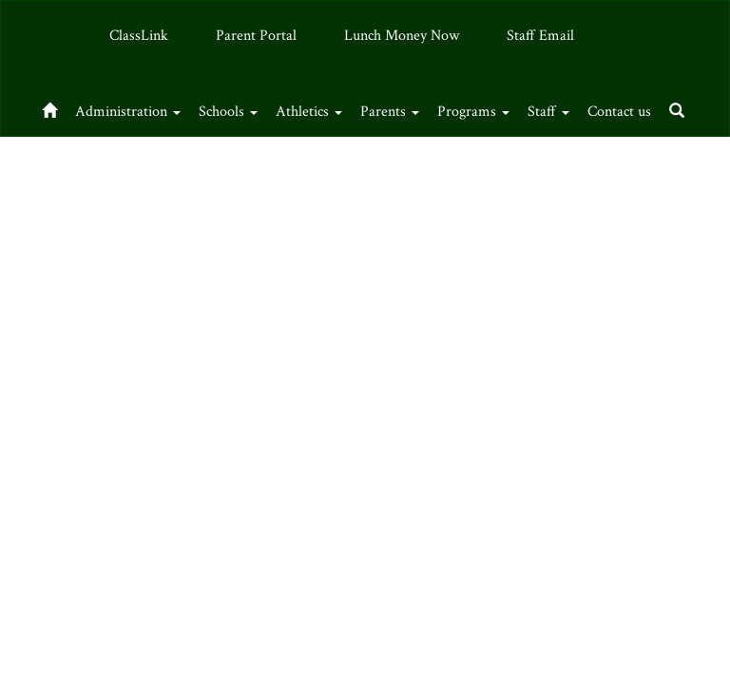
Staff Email (540, 36)
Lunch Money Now (401, 36)
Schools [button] (250, 107)
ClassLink (138, 36)
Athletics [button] (342, 107)
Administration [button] (140, 107)
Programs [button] (527, 107)
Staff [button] (613, 107)
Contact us (75, 159)
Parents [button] (433, 107)
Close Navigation (231, 167)
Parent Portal (256, 36)
